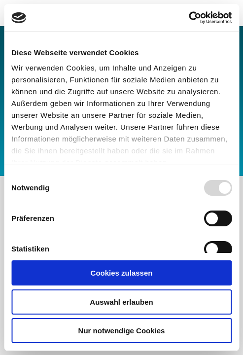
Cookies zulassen (122, 273)
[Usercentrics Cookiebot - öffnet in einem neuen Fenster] (188, 17)
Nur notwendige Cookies (121, 330)
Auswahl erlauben (121, 302)
